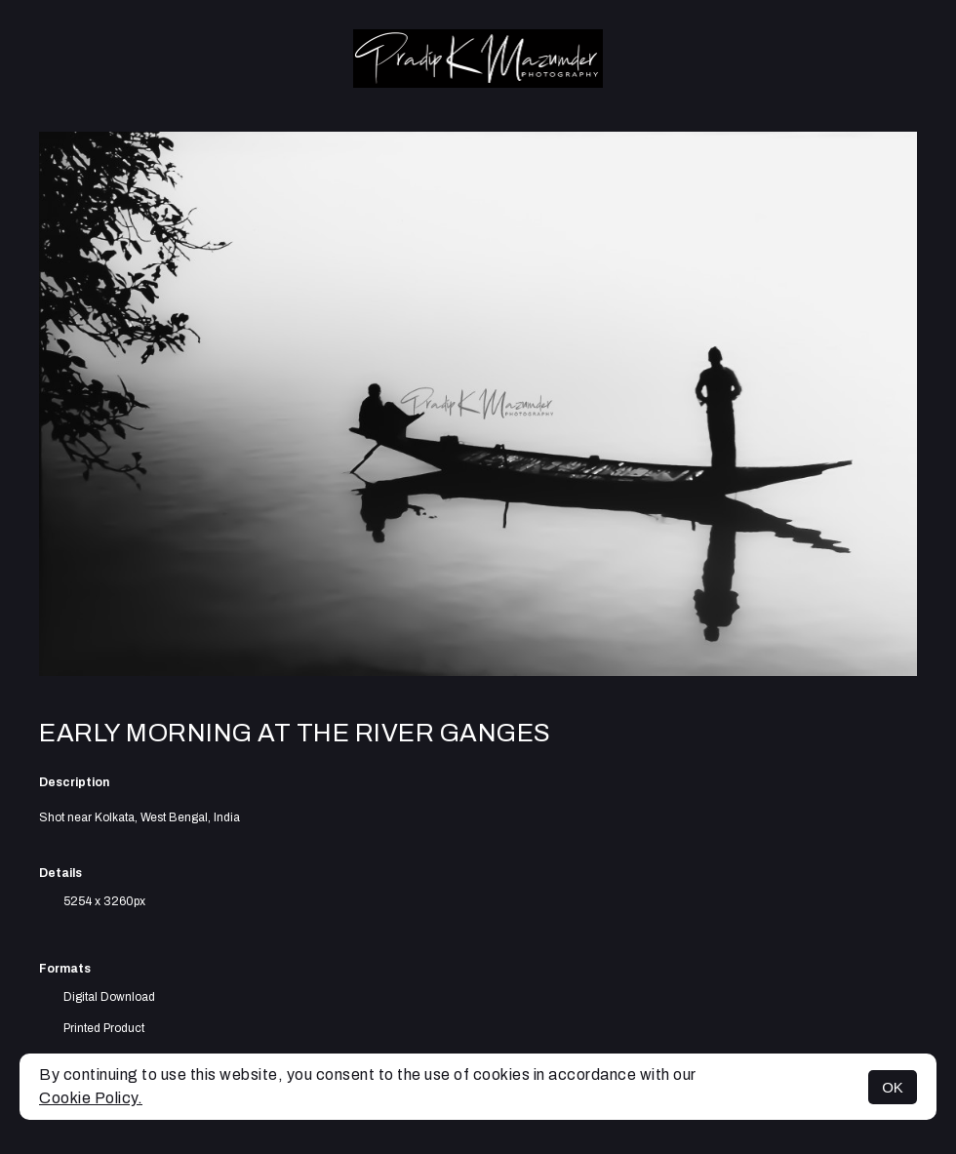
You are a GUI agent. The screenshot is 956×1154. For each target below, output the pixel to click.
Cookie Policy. (90, 1098)
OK (892, 1087)
